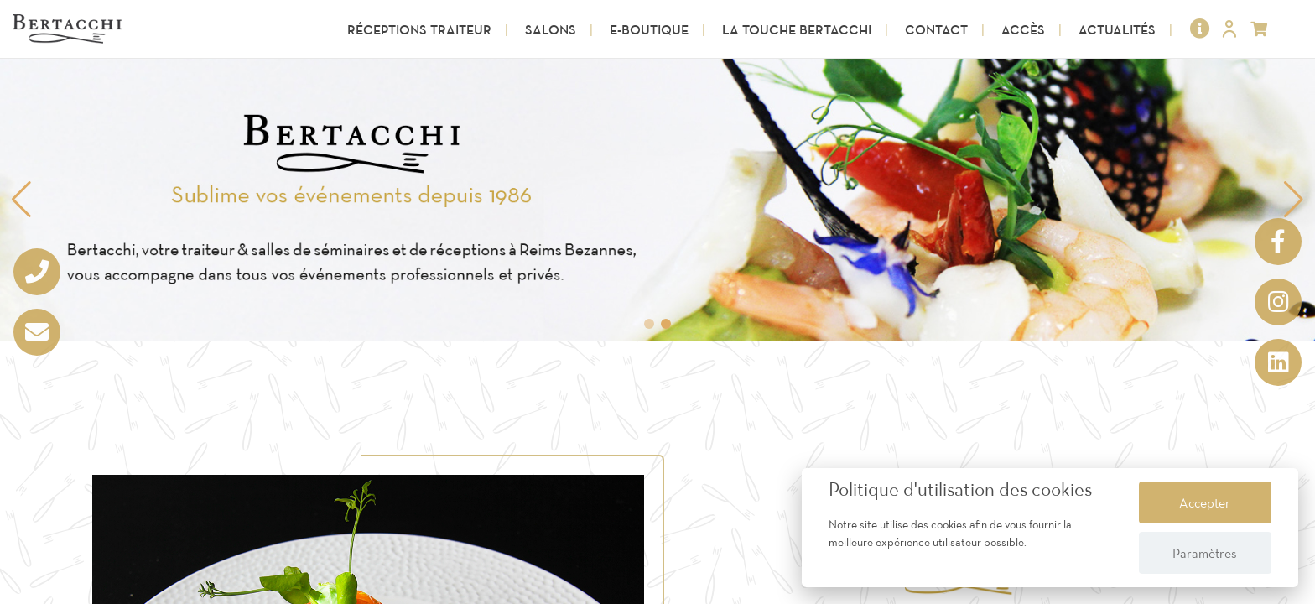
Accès (1023, 29)
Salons (550, 29)
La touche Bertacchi (796, 29)
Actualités (1117, 29)
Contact (936, 29)
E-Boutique (649, 29)
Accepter (1204, 502)
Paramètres (1204, 552)
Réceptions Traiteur (419, 29)
